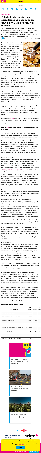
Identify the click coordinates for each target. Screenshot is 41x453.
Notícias (7, 14)
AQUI (7, 127)
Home (2, 14)
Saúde (5, 38)
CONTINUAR (20, 447)
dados (12, 118)
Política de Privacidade (22, 444)
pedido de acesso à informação (12, 169)
